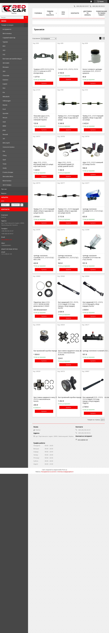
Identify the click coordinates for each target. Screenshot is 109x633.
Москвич (6, 67)
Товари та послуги (50, 13)
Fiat (4, 151)
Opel (4, 160)
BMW (4, 126)
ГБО (4, 88)
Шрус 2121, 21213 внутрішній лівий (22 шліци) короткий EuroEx (43, 164)
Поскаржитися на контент (48, 472)
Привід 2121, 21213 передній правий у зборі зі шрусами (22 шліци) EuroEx (68, 211)
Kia (4, 92)
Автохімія (6, 63)
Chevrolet (6, 75)
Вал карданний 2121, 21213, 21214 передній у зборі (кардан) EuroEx (93, 304)
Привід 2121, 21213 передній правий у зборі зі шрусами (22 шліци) (93, 118)
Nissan (5, 118)
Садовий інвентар (9, 38)
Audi (4, 122)
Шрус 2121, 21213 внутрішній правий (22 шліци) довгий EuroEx (66, 164)
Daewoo (5, 80)
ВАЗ (4, 46)
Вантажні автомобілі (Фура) (12, 59)
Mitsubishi (6, 97)
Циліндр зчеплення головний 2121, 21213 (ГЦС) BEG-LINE (44, 257)
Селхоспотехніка (8, 147)
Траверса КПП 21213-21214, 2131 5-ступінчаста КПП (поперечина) (44, 71)
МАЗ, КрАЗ (6, 143)
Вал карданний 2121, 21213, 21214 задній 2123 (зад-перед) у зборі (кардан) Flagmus (93, 400)
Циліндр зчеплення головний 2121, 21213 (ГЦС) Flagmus (93, 351)
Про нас (4, 189)
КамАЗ (5, 84)
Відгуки (3, 193)
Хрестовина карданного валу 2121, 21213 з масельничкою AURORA (68, 353)
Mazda (5, 105)
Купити (44, 83)
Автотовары (7, 185)
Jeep (4, 130)
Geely (5, 168)
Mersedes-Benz (8, 176)
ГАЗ (4, 54)
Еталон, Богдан (8, 172)
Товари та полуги (7, 25)
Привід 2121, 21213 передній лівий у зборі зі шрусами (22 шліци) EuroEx (44, 211)
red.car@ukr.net (6, 240)
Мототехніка (7, 33)
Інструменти (7, 29)
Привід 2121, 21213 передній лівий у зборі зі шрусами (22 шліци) (68, 118)
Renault (5, 134)
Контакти (75, 13)
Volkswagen (7, 101)
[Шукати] (26, 17)
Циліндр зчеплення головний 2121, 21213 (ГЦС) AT (93, 211)
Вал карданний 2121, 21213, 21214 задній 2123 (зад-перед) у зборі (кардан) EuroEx (68, 305)
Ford (4, 109)
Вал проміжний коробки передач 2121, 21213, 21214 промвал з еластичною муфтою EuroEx (44, 351)
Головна (38, 13)
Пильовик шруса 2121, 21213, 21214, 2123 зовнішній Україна (42, 118)
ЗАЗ (4, 71)
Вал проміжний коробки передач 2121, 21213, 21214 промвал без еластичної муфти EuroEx (68, 397)
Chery (5, 155)
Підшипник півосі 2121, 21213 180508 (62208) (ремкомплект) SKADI (42, 304)
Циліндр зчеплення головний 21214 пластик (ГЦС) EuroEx (91, 257)
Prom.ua (64, 470)
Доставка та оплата (87, 13)
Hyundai (5, 113)
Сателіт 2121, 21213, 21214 (68, 69)
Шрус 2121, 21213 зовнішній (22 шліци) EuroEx (93, 163)
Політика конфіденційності (65, 472)
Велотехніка (7, 181)
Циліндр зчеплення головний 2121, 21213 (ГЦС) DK (68, 257)
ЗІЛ (4, 139)
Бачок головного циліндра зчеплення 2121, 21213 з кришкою (92, 71)
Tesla (4, 164)
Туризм (5, 42)
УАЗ (4, 50)
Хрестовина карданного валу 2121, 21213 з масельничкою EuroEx (44, 399)
